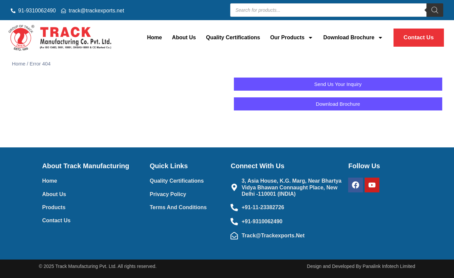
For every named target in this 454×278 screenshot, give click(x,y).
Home (154, 37)
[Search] (434, 10)
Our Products (291, 37)
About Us (184, 37)
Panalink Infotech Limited (389, 266)
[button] (338, 103)
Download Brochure (353, 37)
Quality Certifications (233, 37)
